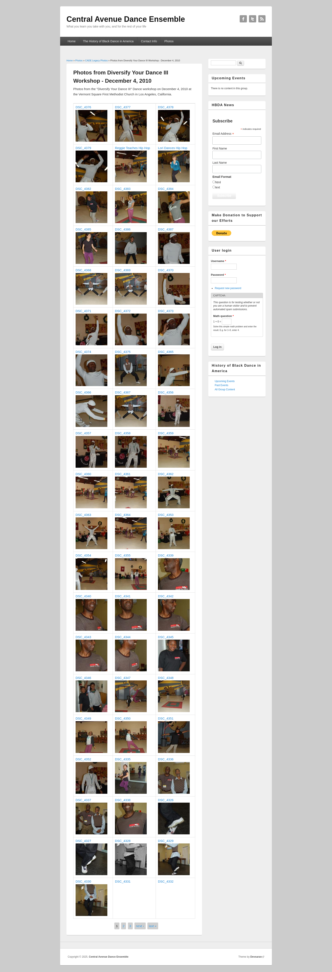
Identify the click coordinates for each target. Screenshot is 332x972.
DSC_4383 (122, 189)
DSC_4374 (83, 352)
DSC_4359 (165, 433)
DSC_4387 (165, 229)
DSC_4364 (122, 515)
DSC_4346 (83, 678)
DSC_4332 (165, 881)
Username (218, 261)
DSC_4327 (83, 841)
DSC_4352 (83, 759)
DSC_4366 (83, 392)
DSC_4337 (83, 800)
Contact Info (149, 41)
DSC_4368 (83, 270)
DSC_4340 (83, 596)
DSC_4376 (83, 107)
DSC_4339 (165, 555)
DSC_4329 (165, 841)
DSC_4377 (122, 107)
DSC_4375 (122, 352)
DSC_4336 (165, 759)
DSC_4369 (122, 270)
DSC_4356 (165, 392)
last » (152, 926)
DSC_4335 (122, 759)
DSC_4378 (165, 107)
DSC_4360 (83, 474)
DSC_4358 (122, 433)
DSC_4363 (83, 515)
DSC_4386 (122, 229)
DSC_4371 (83, 311)
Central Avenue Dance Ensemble (109, 956)
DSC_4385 (83, 229)
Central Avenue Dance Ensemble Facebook (243, 18)
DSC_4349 (83, 718)
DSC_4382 (83, 189)
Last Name (219, 162)
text (217, 187)
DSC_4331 (122, 881)
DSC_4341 (122, 596)
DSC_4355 (122, 555)
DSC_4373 (165, 311)
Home (72, 41)
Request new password (228, 288)
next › (140, 926)
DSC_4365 (165, 352)
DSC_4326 (165, 800)
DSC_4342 (165, 596)
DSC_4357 (83, 433)
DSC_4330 (83, 881)
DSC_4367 (122, 392)
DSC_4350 (122, 718)
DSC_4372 (122, 311)
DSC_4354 (83, 555)
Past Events (221, 385)
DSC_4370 (165, 270)
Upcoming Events (225, 381)
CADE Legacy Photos (96, 60)
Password (218, 274)
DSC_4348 (165, 678)
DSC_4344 (122, 637)
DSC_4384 (165, 189)
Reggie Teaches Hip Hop (132, 148)
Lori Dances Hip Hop (172, 148)
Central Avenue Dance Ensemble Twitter (252, 18)
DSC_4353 (165, 515)
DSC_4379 (83, 148)
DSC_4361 (122, 474)
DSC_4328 (122, 841)
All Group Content (225, 389)
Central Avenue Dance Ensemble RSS (262, 18)
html (218, 182)
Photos (169, 41)
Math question (223, 316)
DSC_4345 (165, 637)
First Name (219, 148)
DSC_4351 (165, 718)
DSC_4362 (165, 474)
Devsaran (256, 956)
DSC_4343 (83, 637)
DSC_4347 (122, 678)
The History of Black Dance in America (108, 41)
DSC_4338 (122, 800)
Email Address (223, 134)
